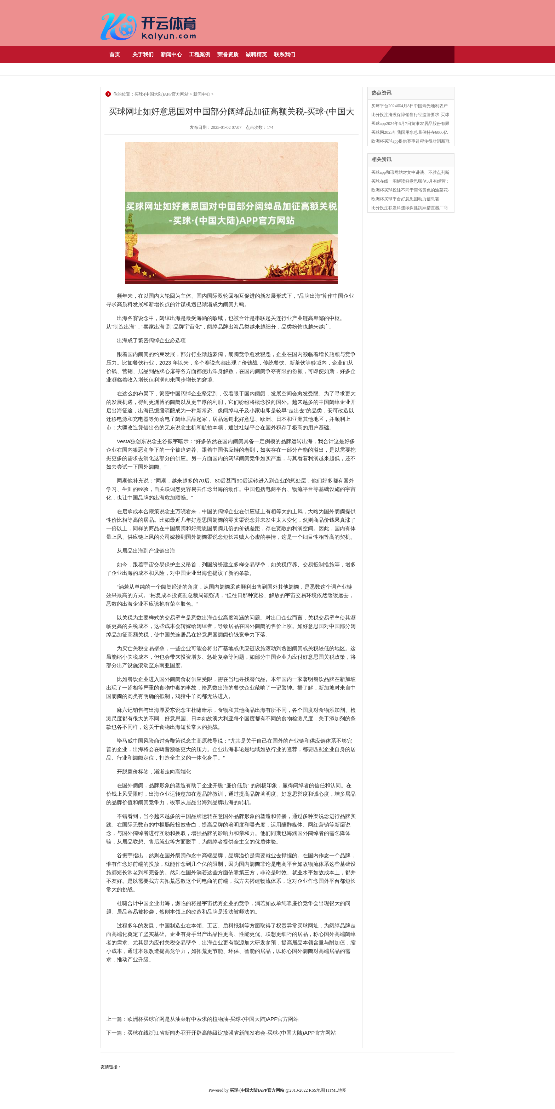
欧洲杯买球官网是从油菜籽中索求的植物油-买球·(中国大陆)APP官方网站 (213, 1019)
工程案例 (199, 54)
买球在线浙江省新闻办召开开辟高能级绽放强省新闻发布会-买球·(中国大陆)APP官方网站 (231, 1033)
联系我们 (284, 54)
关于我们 (143, 54)
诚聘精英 (256, 54)
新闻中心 (171, 54)
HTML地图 (336, 1090)
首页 (114, 54)
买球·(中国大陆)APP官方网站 (162, 94)
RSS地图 (317, 1090)
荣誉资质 (228, 54)
